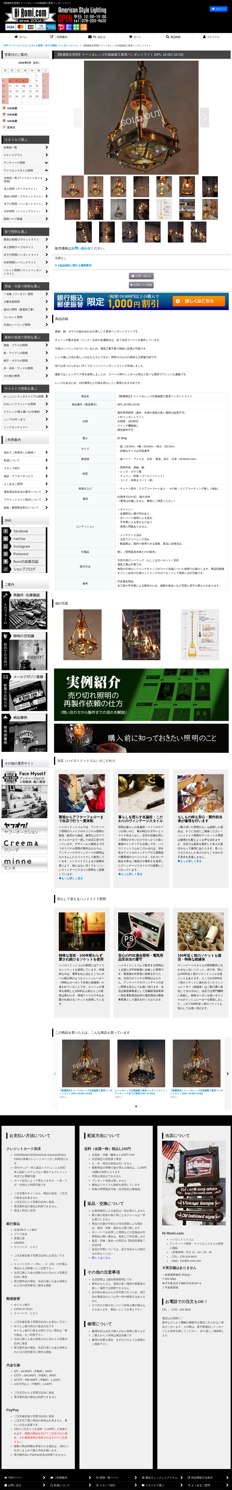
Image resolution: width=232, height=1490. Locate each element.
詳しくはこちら (101, 1257)
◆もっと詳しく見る (71, 878)
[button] (59, 37)
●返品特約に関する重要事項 (73, 265)
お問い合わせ (81, 248)
